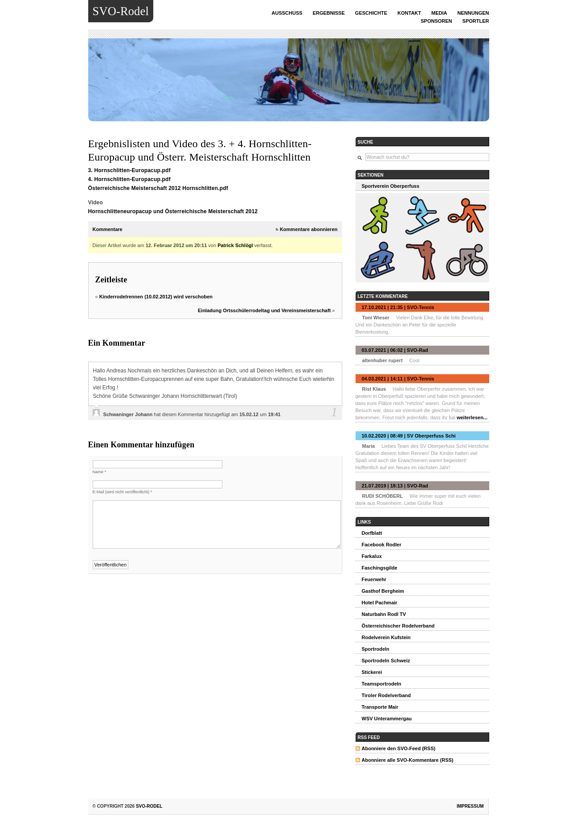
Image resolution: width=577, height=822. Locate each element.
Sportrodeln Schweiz (386, 660)
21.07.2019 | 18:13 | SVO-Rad (395, 485)
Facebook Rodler (381, 544)
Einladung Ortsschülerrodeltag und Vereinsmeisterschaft (264, 310)
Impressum (470, 806)
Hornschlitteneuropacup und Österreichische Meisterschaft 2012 (173, 211)
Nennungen (473, 13)
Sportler (475, 21)
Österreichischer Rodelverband (398, 625)
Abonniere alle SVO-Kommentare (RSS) (408, 760)
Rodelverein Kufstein (386, 637)
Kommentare (108, 229)
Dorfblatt (372, 533)
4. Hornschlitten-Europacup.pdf (129, 179)
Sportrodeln (375, 649)
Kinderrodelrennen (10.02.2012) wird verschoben (156, 296)
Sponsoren (436, 21)
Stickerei (372, 672)
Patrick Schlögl (235, 245)
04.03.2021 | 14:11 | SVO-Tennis (398, 378)
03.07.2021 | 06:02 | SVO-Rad (395, 350)
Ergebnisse (329, 13)
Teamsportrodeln (381, 683)
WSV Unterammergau (387, 718)
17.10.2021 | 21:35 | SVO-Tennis (398, 307)
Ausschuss (287, 13)
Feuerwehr (374, 579)
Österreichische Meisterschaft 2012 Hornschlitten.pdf (158, 188)
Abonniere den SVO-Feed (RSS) (399, 748)
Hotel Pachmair (379, 602)
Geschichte (371, 13)
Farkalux (372, 556)
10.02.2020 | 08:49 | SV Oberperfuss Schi (409, 435)
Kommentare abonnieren (309, 229)
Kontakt (409, 13)
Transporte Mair (380, 707)
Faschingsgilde (379, 567)
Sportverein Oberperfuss (391, 186)
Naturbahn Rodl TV (384, 614)
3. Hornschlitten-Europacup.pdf (129, 170)
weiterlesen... (472, 417)
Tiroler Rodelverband (386, 695)
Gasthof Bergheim (383, 591)
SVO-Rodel (121, 11)
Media (439, 13)
